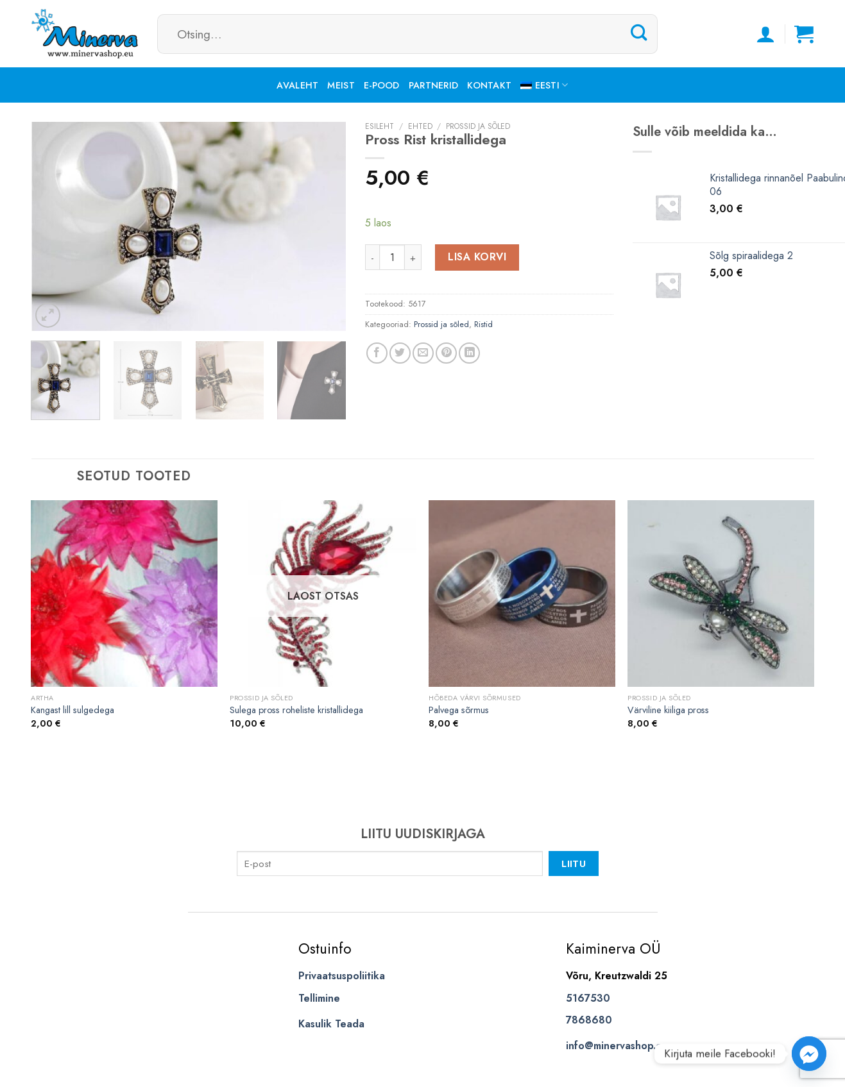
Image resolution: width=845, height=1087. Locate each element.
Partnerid (434, 85)
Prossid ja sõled (478, 126)
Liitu (573, 863)
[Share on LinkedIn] (469, 353)
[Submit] (639, 33)
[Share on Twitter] (400, 353)
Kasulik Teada (331, 1023)
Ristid (483, 324)
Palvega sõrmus (459, 710)
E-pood (382, 85)
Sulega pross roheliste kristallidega (296, 710)
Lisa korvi (477, 256)
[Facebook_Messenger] (809, 1053)
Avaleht (297, 85)
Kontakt (489, 85)
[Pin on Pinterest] (446, 353)
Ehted (420, 126)
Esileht (379, 126)
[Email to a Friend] (423, 353)
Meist (340, 85)
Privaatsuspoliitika (341, 975)
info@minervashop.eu (617, 1045)
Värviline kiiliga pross (668, 710)
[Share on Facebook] (377, 353)
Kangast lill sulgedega (72, 710)
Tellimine (319, 998)
